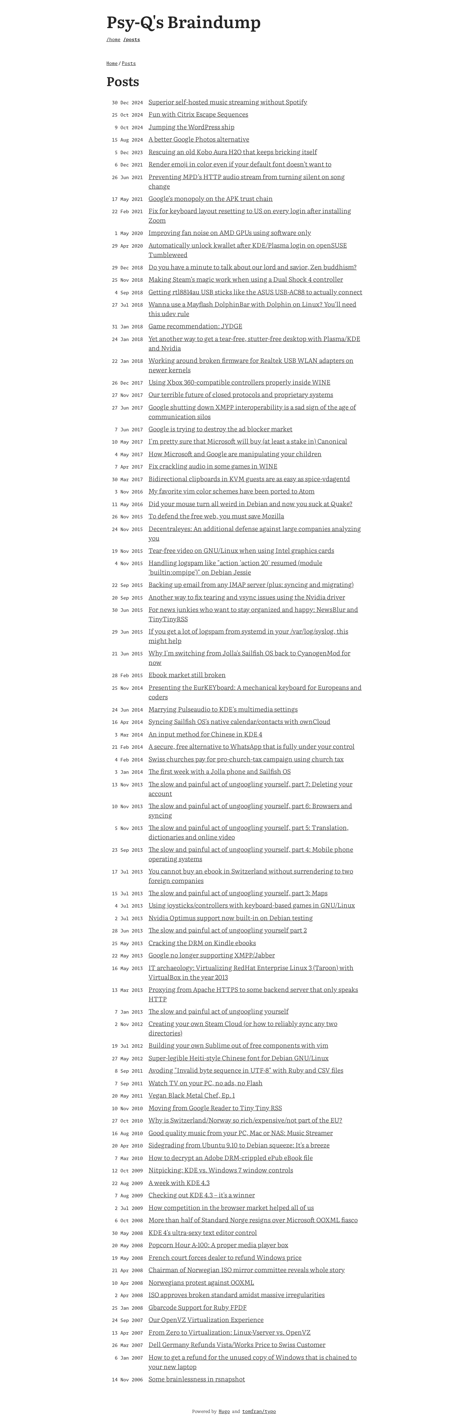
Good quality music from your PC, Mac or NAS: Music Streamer (240, 1132)
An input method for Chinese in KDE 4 (205, 734)
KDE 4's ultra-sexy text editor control (202, 1232)
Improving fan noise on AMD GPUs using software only (229, 232)
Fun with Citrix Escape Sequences (198, 114)
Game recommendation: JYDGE (195, 326)
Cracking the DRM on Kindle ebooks (202, 942)
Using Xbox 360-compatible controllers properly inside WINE (239, 382)
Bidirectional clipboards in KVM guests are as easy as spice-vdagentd (249, 478)
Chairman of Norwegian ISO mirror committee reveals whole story (246, 1269)
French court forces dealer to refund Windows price (225, 1257)
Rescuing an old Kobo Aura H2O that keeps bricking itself (232, 151)
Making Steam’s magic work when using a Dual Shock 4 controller (245, 279)
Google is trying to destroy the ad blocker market (220, 428)
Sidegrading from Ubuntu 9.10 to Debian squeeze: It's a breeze (239, 1145)
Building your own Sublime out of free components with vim (238, 1045)
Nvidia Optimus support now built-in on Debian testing (230, 917)
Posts (129, 63)
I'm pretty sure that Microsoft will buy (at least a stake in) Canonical (247, 441)
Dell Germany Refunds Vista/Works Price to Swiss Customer (236, 1344)
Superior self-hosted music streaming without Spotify (227, 101)
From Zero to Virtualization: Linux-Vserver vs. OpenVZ (229, 1332)
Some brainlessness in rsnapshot (196, 1378)
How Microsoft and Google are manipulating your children (235, 453)
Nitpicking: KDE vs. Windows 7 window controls (220, 1169)
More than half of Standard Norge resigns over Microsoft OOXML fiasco (253, 1219)
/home (113, 40)
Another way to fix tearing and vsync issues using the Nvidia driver (246, 597)
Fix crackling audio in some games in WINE (212, 466)
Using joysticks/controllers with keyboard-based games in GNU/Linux (251, 905)
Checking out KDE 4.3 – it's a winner (201, 1194)
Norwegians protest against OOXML (201, 1282)
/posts (131, 40)
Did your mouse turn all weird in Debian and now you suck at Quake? (250, 503)
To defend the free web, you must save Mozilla (216, 516)
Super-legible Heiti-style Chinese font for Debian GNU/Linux (238, 1057)
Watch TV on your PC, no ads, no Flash (205, 1082)
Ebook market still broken (187, 674)
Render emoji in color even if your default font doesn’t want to (239, 164)
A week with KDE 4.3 (179, 1182)
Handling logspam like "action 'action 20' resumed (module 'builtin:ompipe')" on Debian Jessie (235, 567)
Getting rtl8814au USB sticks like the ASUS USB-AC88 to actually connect (255, 291)
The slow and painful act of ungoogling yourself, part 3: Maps (238, 892)
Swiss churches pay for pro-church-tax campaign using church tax (246, 759)
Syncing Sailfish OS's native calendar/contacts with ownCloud (239, 721)
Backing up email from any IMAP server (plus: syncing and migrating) (251, 584)
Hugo (224, 1411)
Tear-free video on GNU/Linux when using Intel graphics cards (241, 550)
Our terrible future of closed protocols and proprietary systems (240, 394)
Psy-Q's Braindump (183, 21)
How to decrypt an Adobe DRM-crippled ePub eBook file (230, 1157)
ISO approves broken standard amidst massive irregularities (236, 1294)
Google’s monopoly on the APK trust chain (210, 198)
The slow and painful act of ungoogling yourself (218, 1011)
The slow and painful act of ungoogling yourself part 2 (227, 930)
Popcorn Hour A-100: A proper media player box (218, 1244)
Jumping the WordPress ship (191, 126)
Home (112, 63)
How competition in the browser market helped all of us (231, 1207)
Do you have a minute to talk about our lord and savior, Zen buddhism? (252, 266)
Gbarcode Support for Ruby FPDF (197, 1307)
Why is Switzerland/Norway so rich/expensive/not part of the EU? (245, 1120)
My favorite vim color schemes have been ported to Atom (231, 491)
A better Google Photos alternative (198, 139)
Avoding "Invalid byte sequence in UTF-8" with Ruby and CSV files (245, 1070)
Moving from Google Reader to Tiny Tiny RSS (215, 1107)
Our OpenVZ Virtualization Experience (206, 1319)
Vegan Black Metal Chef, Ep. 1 (191, 1095)
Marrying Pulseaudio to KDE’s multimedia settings (223, 709)
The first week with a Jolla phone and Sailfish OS (219, 771)
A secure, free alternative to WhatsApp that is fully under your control (251, 746)
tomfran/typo (259, 1411)
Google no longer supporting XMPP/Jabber (211, 955)
